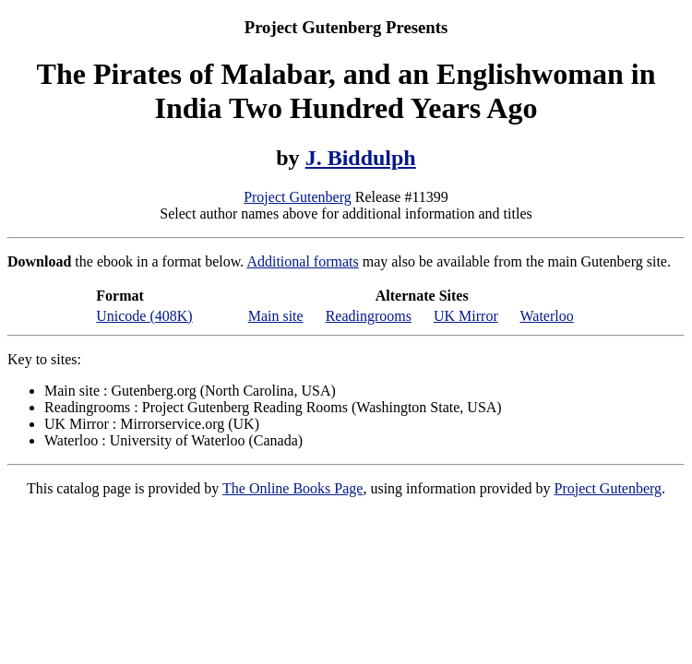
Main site (276, 316)
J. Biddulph (360, 158)
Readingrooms (369, 316)
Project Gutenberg (298, 197)
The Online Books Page (292, 488)
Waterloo (546, 316)
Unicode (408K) (144, 316)
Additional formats (302, 261)
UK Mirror (466, 316)
